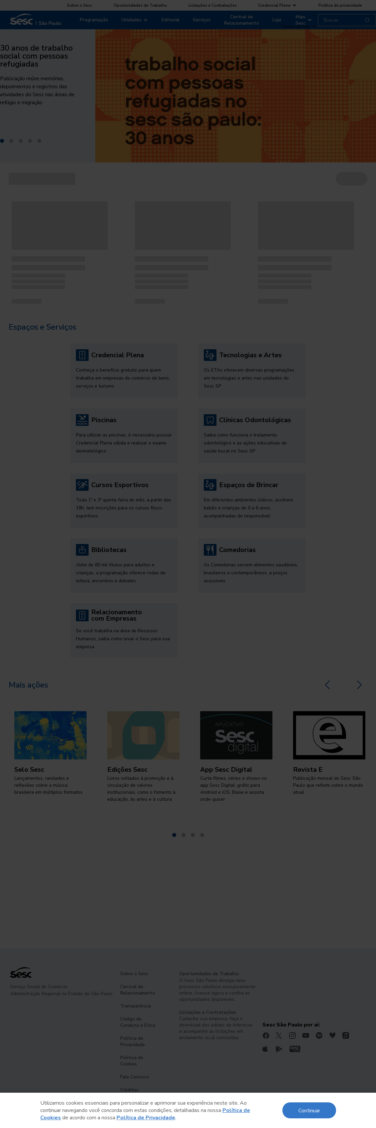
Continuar (309, 1110)
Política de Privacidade (146, 1117)
